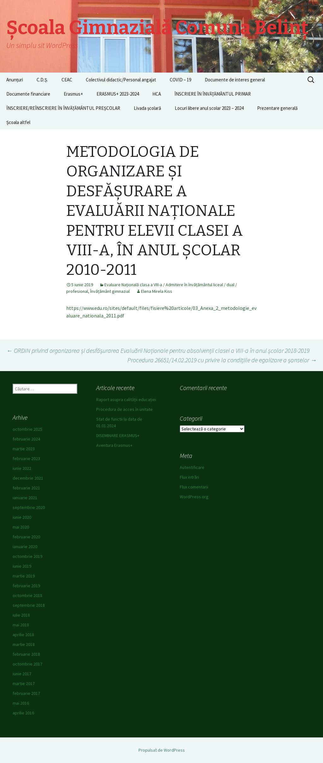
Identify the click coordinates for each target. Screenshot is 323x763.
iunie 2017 (22, 674)
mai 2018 (21, 625)
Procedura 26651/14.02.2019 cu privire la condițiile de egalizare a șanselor (222, 360)
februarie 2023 (26, 458)
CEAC (67, 80)
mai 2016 (21, 703)
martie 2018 (24, 644)
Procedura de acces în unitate (124, 409)
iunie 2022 (22, 468)
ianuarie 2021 (25, 497)
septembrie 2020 (29, 507)
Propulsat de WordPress (161, 750)
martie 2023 (24, 449)
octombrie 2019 (27, 556)
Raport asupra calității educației (126, 399)
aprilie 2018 (23, 634)
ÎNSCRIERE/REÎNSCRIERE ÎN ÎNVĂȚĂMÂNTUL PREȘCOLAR (63, 108)
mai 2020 (21, 527)
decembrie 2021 (28, 478)
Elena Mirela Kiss (156, 291)
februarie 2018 (26, 654)
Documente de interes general (235, 80)
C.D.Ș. (42, 80)
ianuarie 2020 (25, 546)
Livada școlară (147, 108)
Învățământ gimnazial (110, 291)
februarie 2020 (26, 537)
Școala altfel (18, 122)
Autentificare (192, 467)
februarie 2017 (26, 693)
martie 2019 (24, 576)
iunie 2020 (22, 517)
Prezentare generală (277, 108)
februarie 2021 (26, 488)
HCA (156, 94)
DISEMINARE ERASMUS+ (117, 435)
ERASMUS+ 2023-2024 (118, 94)
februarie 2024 (26, 439)
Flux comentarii (194, 487)
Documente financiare (28, 94)
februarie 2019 (26, 586)
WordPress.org (194, 497)
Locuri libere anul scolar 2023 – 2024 (209, 108)
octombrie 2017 (27, 664)
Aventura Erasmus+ (114, 445)
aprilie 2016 (23, 713)
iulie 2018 (21, 615)
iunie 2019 (22, 566)
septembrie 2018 (29, 605)
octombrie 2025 (27, 429)
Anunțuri (14, 80)
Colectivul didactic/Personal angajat (121, 80)
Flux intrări (189, 477)
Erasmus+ (73, 94)
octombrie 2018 (27, 595)
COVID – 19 (180, 80)
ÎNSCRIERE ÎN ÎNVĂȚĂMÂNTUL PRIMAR (212, 94)
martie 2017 (24, 683)
